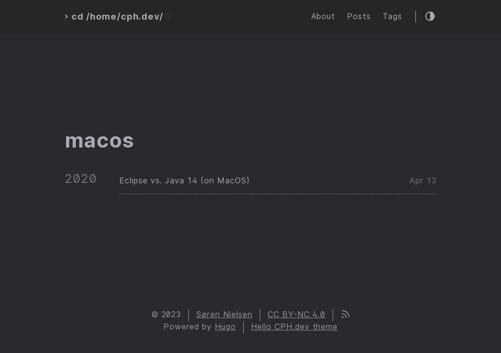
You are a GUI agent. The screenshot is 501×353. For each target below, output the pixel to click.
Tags (392, 16)
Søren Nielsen (224, 314)
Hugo (225, 326)
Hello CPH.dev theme (294, 326)
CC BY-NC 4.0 (297, 314)
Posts (359, 16)
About (323, 16)
